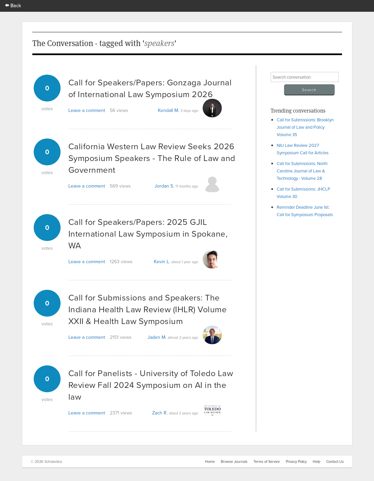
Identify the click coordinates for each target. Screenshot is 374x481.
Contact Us (335, 461)
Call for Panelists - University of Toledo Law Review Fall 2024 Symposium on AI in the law (150, 384)
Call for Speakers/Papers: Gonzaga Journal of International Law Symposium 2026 (150, 88)
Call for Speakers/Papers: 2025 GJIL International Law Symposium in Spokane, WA (148, 233)
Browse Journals (234, 461)
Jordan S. (164, 186)
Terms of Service (266, 461)
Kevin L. (162, 261)
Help (316, 461)
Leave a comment (86, 110)
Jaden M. (156, 337)
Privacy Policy (296, 461)
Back (13, 5)
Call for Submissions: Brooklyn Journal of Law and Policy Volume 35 (305, 127)
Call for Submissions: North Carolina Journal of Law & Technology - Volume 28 (302, 170)
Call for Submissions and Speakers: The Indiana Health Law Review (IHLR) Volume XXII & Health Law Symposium (147, 309)
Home (210, 461)
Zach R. (160, 412)
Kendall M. (168, 110)
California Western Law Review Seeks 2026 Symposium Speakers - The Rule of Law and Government (151, 157)
